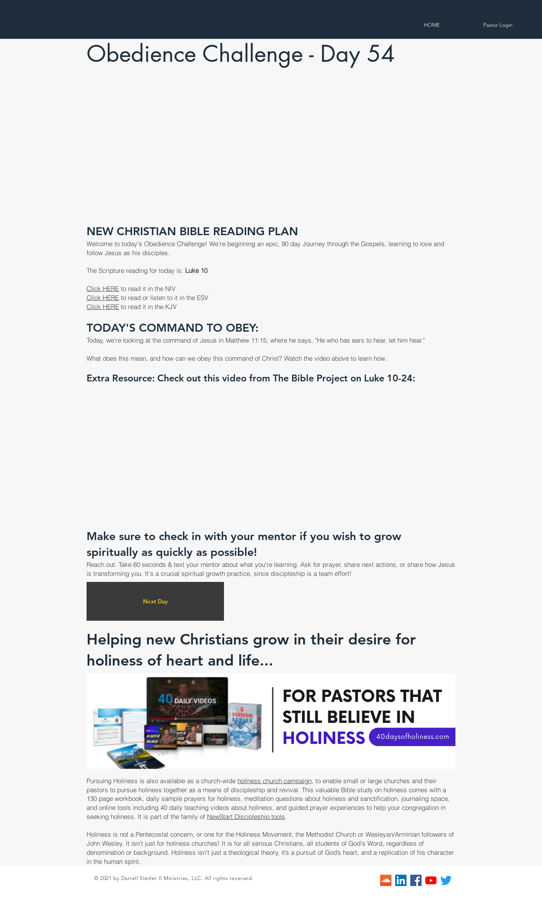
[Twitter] (446, 880)
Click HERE (103, 288)
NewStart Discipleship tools (246, 816)
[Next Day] (155, 601)
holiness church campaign (275, 781)
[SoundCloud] (385, 880)
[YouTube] (431, 880)
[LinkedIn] (400, 880)
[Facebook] (416, 880)
